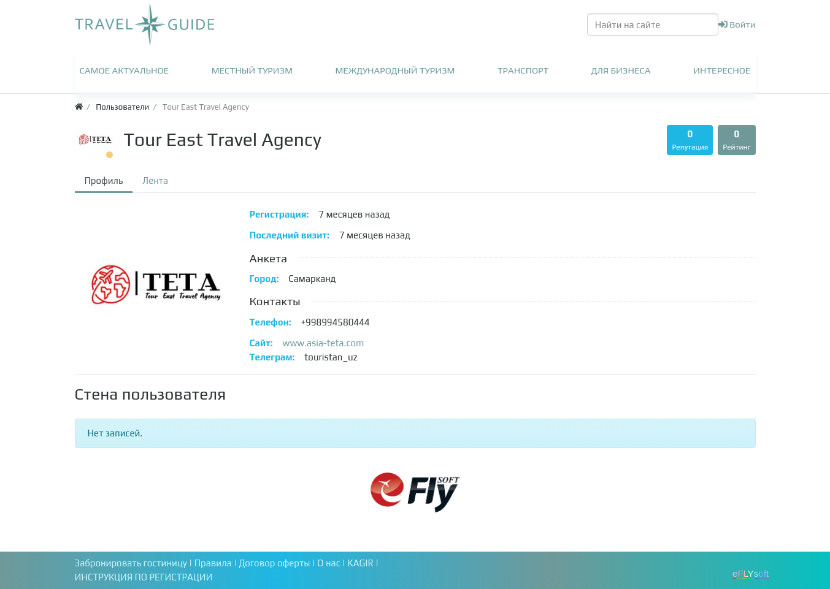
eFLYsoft (750, 573)
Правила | (216, 563)
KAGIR (362, 563)
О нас (329, 563)
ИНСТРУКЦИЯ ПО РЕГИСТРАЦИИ (144, 577)
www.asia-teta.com (323, 343)
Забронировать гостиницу (131, 563)
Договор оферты (275, 563)
